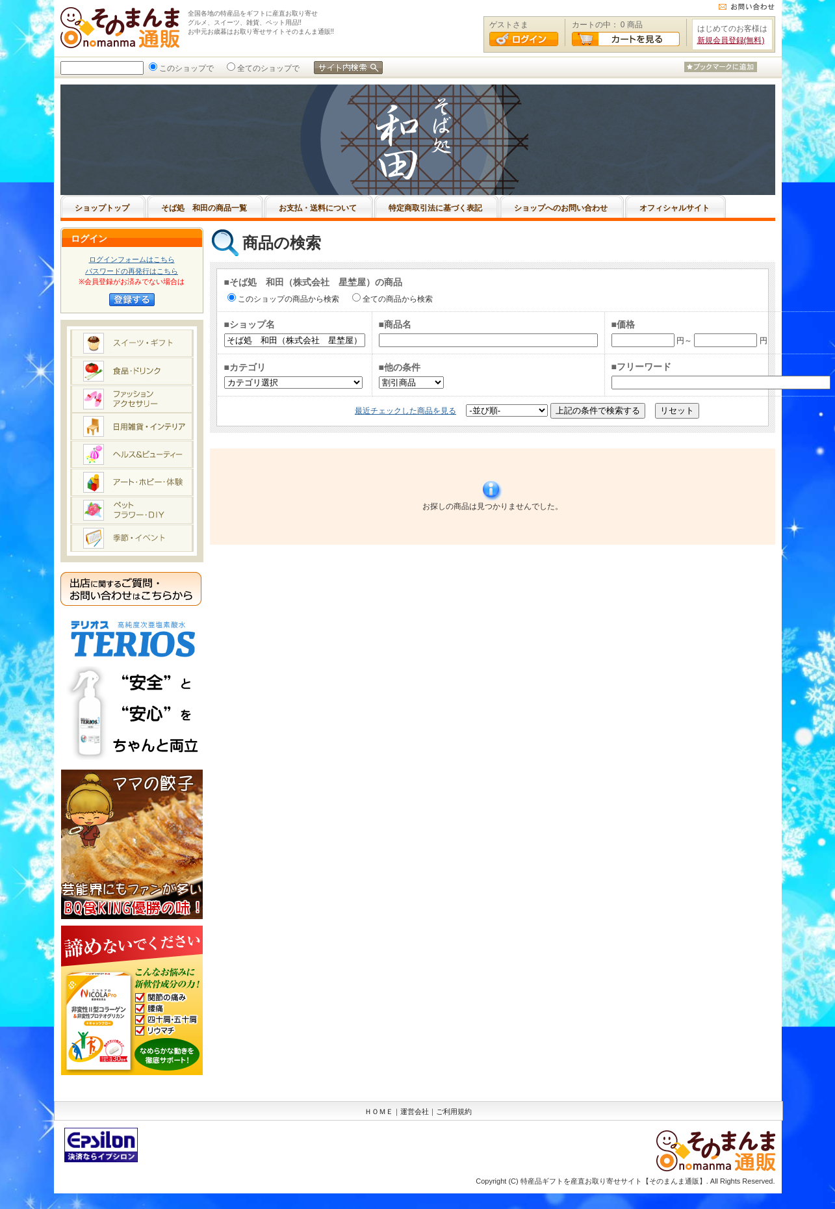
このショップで (185, 68)
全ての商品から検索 (396, 299)
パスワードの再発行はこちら (131, 271)
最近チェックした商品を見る (405, 410)
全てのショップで (267, 68)
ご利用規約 (454, 1111)
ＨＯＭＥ (379, 1111)
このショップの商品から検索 (287, 299)
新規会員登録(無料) (731, 40)
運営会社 (414, 1111)
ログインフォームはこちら (132, 259)
